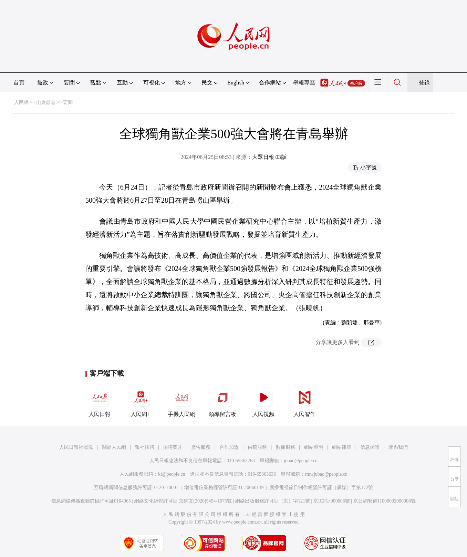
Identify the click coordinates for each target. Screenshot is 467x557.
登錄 (424, 82)
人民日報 (99, 401)
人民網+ (140, 401)
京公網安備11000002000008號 (384, 501)
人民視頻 (263, 401)
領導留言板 (222, 401)
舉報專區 (304, 82)
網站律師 (341, 447)
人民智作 (304, 401)
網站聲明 (313, 447)
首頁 (18, 82)
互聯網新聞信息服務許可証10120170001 (136, 487)
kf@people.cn (171, 474)
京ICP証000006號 (331, 501)
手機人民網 (181, 401)
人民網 (21, 102)
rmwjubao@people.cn (326, 474)
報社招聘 (144, 447)
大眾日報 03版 (269, 157)
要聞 (68, 102)
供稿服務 (257, 447)
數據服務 (285, 447)
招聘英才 (172, 447)
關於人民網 (114, 447)
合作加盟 (229, 447)
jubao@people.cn (301, 460)
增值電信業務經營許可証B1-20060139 (224, 487)
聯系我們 (398, 447)
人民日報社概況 (76, 447)
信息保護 (370, 447)
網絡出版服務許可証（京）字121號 (272, 501)
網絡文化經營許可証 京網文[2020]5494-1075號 (183, 501)
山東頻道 (45, 102)
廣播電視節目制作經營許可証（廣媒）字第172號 (321, 487)
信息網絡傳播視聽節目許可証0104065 (91, 501)
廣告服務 (200, 447)
